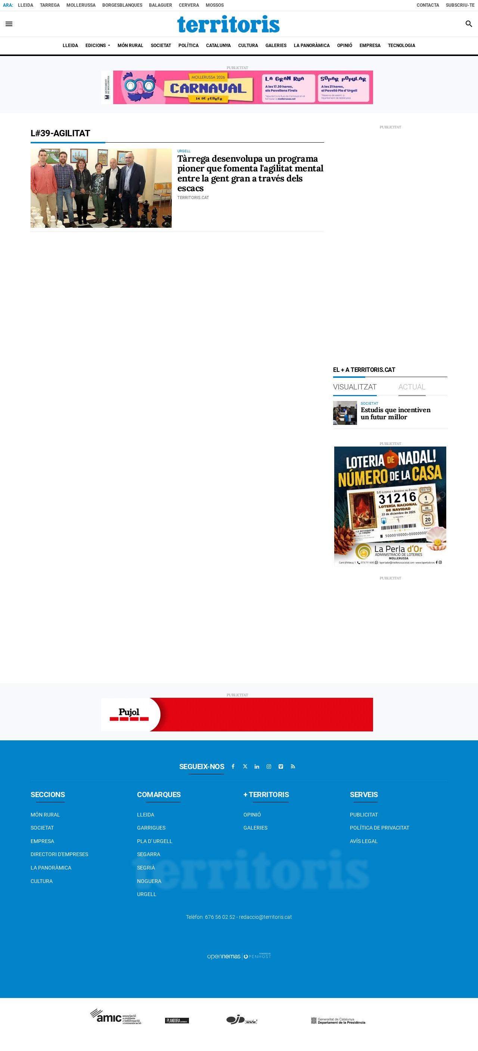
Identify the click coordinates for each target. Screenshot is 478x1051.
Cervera (189, 5)
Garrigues (151, 828)
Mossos (215, 5)
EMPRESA (42, 841)
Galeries (255, 828)
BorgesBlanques (122, 5)
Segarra (148, 854)
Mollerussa (81, 5)
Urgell (146, 894)
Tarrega (50, 5)
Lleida (25, 5)
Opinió (252, 815)
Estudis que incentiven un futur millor (395, 413)
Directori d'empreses (59, 854)
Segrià (146, 868)
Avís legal (364, 841)
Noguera (149, 881)
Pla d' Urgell (155, 841)
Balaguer (160, 5)
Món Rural (45, 815)
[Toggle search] (469, 24)
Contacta (428, 5)
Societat (42, 828)
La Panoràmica (51, 868)
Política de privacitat (379, 828)
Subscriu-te (460, 5)
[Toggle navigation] (9, 24)
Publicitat (364, 815)
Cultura (42, 881)
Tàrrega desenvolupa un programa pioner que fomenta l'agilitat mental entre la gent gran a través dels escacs (250, 173)
